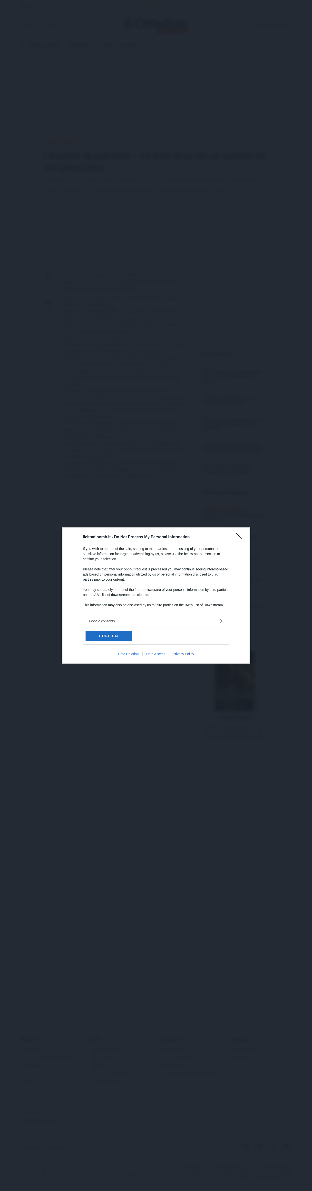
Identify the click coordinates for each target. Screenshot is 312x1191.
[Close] (240, 537)
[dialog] (156, 595)
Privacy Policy (183, 654)
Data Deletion (128, 654)
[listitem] (156, 621)
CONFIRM (108, 636)
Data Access (155, 654)
